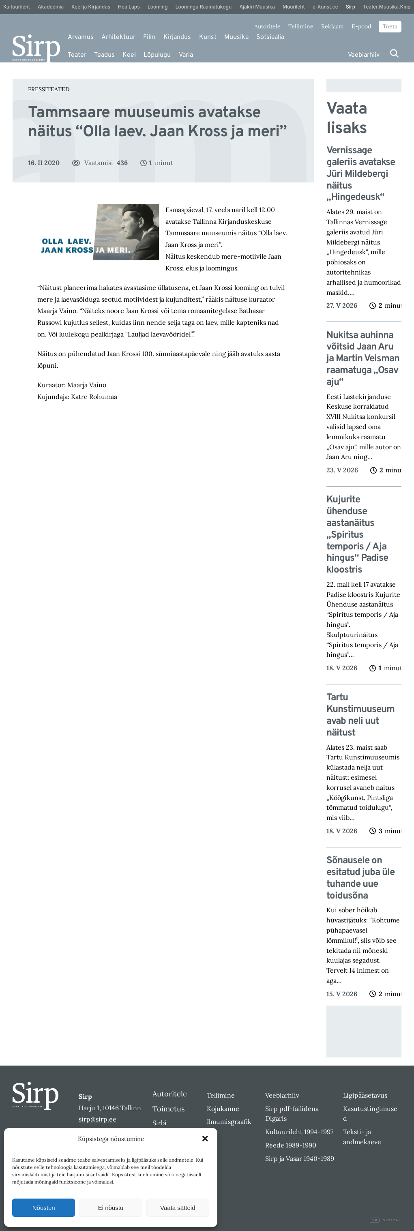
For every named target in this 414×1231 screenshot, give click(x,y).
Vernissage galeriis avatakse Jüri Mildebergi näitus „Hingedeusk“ (360, 174)
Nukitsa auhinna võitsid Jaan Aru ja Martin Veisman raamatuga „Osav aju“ (362, 359)
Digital (385, 1220)
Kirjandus (177, 37)
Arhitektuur (118, 37)
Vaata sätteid (177, 1207)
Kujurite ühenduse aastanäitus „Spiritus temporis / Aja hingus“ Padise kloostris (357, 535)
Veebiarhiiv (364, 55)
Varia (186, 55)
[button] (205, 1138)
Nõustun (43, 1207)
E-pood (361, 26)
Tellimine (300, 26)
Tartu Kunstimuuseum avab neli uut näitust (360, 715)
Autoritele (267, 26)
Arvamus (81, 37)
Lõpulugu (157, 55)
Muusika (236, 37)
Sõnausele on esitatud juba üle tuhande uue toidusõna (360, 878)
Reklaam (332, 26)
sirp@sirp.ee (97, 1119)
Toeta (390, 26)
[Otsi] (394, 53)
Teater (77, 55)
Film (149, 37)
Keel (129, 55)
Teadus (104, 55)
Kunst (208, 37)
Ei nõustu (111, 1207)
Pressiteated (48, 89)
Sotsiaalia (270, 37)
